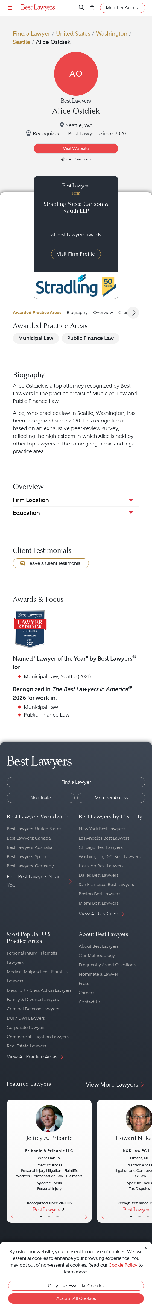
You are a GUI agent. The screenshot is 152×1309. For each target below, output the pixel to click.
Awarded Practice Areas (37, 312)
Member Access (111, 797)
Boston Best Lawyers (99, 893)
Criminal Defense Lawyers (33, 1008)
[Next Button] (87, 1161)
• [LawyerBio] (49, 1216)
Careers (86, 992)
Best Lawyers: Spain (26, 856)
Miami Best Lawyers (98, 903)
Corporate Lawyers (26, 1027)
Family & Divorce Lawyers (33, 999)
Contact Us (90, 1002)
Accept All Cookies (76, 1298)
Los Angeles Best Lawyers (104, 838)
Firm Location (31, 500)
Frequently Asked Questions (107, 964)
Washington (111, 33)
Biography (77, 312)
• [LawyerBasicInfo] (41, 1216)
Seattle (21, 42)
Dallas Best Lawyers (98, 875)
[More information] (63, 1209)
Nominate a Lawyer (98, 974)
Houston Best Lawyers (101, 865)
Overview (103, 312)
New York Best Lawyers (102, 828)
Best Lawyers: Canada (29, 838)
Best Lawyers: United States (34, 828)
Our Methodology (97, 955)
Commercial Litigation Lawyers (38, 1036)
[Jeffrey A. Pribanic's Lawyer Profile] (49, 1126)
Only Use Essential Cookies (76, 1286)
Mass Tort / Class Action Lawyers (39, 990)
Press (84, 983)
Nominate (40, 797)
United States (73, 33)
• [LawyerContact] (57, 1216)
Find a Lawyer (31, 33)
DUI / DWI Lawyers (26, 1018)
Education (26, 512)
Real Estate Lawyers (26, 1046)
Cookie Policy (123, 1265)
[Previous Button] (11, 1161)
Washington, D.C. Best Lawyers (110, 856)
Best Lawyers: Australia (29, 847)
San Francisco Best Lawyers (106, 884)
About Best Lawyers (99, 946)
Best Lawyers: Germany (30, 865)
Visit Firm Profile (76, 254)
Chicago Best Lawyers (101, 847)
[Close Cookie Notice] (146, 1247)
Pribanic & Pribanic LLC (49, 1150)
